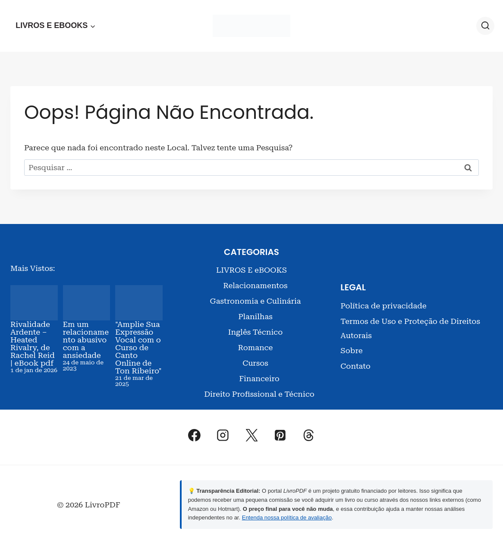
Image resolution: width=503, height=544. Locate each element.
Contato (355, 365)
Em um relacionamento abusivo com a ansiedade (86, 340)
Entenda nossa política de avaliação (287, 517)
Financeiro (259, 378)
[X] (251, 435)
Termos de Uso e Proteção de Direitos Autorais (410, 328)
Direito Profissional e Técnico (259, 393)
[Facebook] (194, 435)
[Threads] (308, 435)
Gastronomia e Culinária (255, 300)
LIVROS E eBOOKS (251, 269)
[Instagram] (223, 435)
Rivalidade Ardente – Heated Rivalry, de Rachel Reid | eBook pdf (32, 343)
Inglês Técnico (255, 331)
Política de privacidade (383, 305)
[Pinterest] (279, 435)
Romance (255, 347)
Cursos (255, 362)
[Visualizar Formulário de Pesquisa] (485, 26)
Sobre (351, 350)
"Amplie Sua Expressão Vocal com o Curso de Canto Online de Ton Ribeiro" (138, 347)
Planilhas (255, 316)
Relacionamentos (255, 285)
